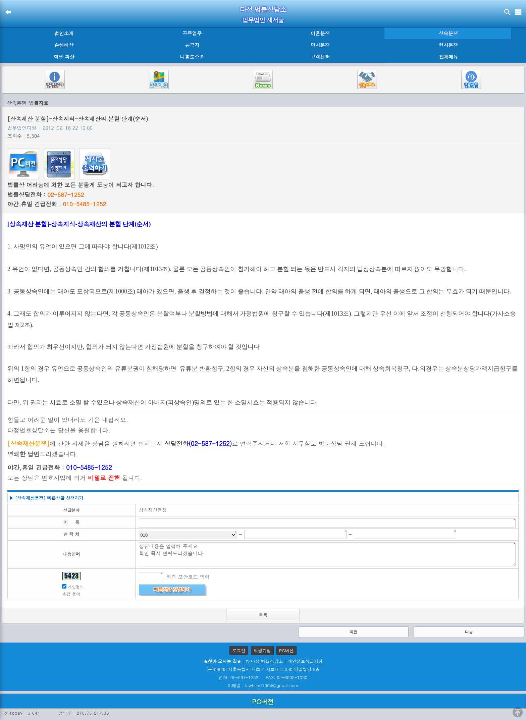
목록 (263, 615)
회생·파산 (63, 56)
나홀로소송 (192, 56)
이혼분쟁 (320, 33)
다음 (469, 631)
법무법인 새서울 (263, 20)
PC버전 (286, 650)
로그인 (238, 650)
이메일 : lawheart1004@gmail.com (263, 685)
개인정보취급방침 (305, 661)
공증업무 (192, 33)
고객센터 (320, 56)
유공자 (192, 45)
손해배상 (64, 45)
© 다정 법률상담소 (264, 661)
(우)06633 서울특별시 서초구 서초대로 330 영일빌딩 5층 (263, 669)
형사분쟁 (448, 45)
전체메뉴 (448, 56)
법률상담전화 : (45, 194)
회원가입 (262, 650)
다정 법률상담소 (263, 9)
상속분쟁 (448, 33)
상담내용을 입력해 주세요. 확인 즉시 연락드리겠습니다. (327, 554)
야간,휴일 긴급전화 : (56, 204)
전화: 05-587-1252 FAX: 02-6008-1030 (263, 677)
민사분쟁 (320, 45)
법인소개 (64, 33)
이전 (354, 631)
